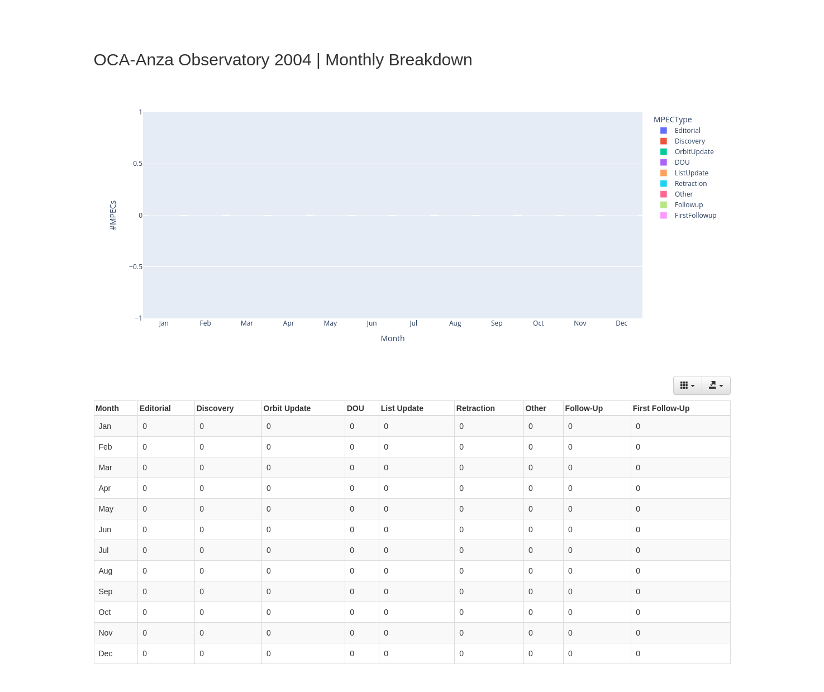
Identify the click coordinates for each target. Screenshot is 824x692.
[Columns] (687, 385)
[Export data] (716, 385)
